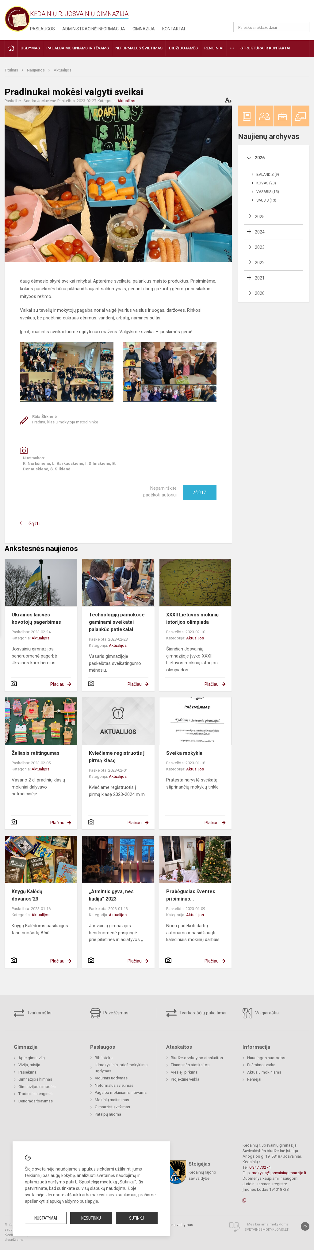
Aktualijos (62, 70)
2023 (260, 247)
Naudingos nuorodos (266, 1057)
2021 (260, 278)
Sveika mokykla (184, 753)
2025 (260, 216)
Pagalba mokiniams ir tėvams (121, 1092)
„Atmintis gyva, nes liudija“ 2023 (111, 895)
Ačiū (199, 492)
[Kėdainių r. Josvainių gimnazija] (17, 18)
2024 (260, 232)
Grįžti (34, 524)
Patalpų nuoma (108, 1114)
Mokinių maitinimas (112, 1100)
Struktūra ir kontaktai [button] (265, 48)
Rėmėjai (254, 1079)
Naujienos (36, 70)
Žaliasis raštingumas (35, 753)
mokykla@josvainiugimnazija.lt (279, 1173)
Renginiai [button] (214, 48)
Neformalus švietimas (114, 1085)
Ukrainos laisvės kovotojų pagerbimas (36, 618)
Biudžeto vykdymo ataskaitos (197, 1057)
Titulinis (12, 70)
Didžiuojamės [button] (183, 48)
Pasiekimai (27, 1072)
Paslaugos (42, 28)
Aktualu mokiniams (264, 1072)
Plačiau (57, 684)
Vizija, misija (29, 1065)
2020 (260, 293)
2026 (260, 157)
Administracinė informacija (93, 28)
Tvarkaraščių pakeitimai (196, 1013)
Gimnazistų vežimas (112, 1107)
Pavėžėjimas (109, 1013)
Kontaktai (173, 28)
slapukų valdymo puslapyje (72, 1201)
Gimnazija (143, 28)
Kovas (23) (266, 183)
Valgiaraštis (261, 1013)
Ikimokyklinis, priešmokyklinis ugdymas (121, 1068)
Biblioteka (104, 1057)
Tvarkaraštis (33, 1013)
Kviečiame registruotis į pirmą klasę (116, 756)
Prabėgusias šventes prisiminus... (190, 895)
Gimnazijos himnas (35, 1079)
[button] (267, 13)
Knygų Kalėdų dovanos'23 (27, 895)
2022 (260, 262)
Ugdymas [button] (30, 48)
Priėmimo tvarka (261, 1065)
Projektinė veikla (185, 1079)
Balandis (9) (267, 174)
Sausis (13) (266, 200)
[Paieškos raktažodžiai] (271, 27)
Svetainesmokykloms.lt (267, 1230)
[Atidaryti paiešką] (303, 27)
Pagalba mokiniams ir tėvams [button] (77, 48)
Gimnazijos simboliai (37, 1086)
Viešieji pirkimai (184, 1072)
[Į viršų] (305, 1226)
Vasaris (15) (267, 192)
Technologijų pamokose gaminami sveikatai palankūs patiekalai (117, 622)
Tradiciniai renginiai (35, 1093)
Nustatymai (45, 1218)
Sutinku (136, 1218)
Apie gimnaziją (31, 1057)
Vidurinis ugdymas (111, 1078)
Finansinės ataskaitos (190, 1065)
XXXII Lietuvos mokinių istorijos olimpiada (192, 618)
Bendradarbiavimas (35, 1101)
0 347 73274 (259, 1167)
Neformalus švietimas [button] (139, 48)
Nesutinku (91, 1218)
